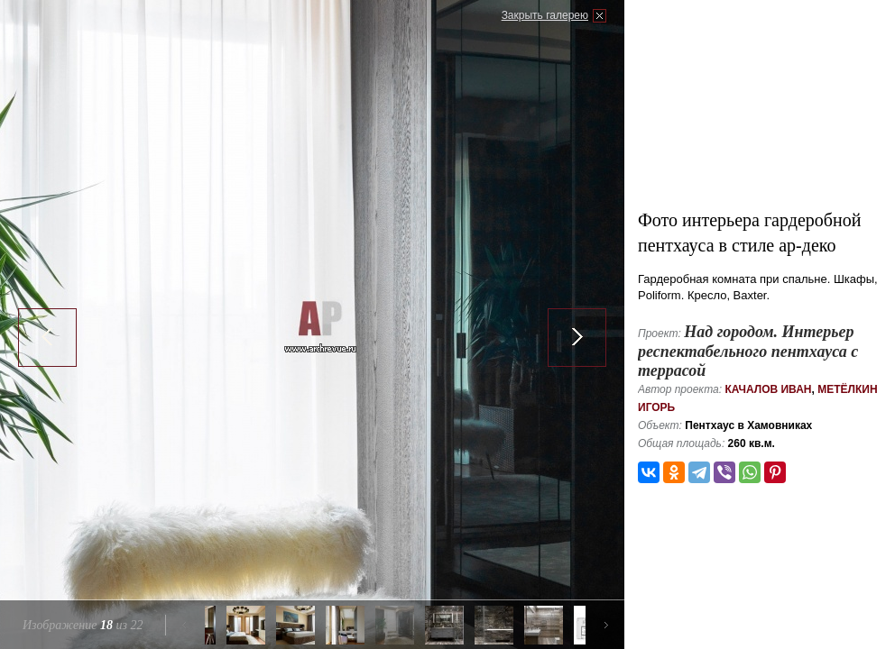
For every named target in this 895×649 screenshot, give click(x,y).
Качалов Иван (767, 389)
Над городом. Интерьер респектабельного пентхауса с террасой (748, 351)
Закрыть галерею (545, 15)
